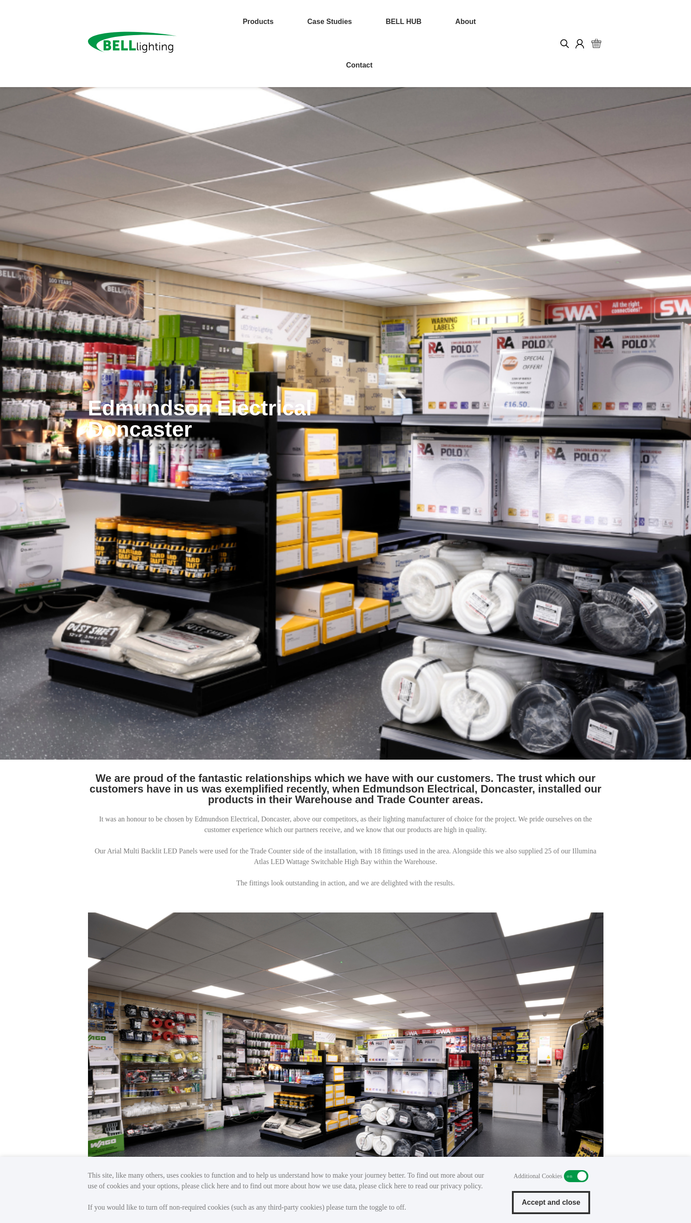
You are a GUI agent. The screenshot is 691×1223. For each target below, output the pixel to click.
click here (215, 1186)
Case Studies (330, 21)
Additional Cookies (576, 1176)
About (465, 21)
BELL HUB (404, 21)
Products (258, 21)
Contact (359, 65)
